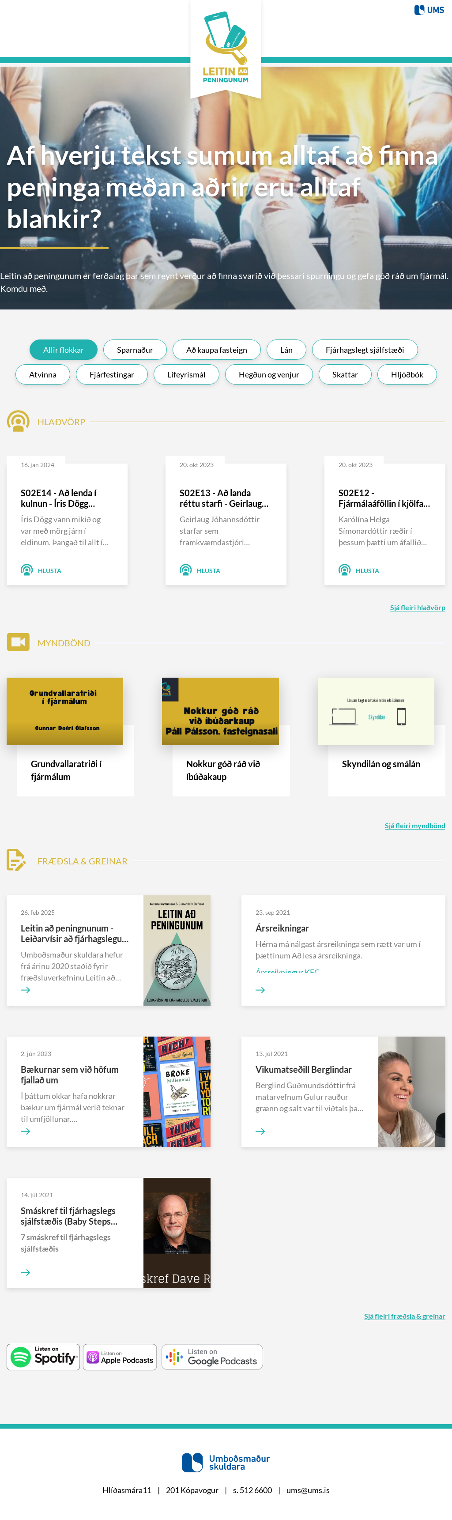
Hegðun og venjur (269, 371)
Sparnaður (135, 346)
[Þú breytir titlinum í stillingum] (429, 9)
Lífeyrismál (186, 371)
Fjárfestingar (112, 371)
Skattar (345, 371)
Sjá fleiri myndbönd (415, 822)
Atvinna (42, 371)
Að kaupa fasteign (216, 346)
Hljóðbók (407, 371)
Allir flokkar (63, 346)
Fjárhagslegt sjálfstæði (365, 346)
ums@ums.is (308, 1490)
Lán (286, 346)
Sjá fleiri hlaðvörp (417, 604)
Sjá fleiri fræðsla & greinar (404, 1313)
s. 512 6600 (252, 1490)
